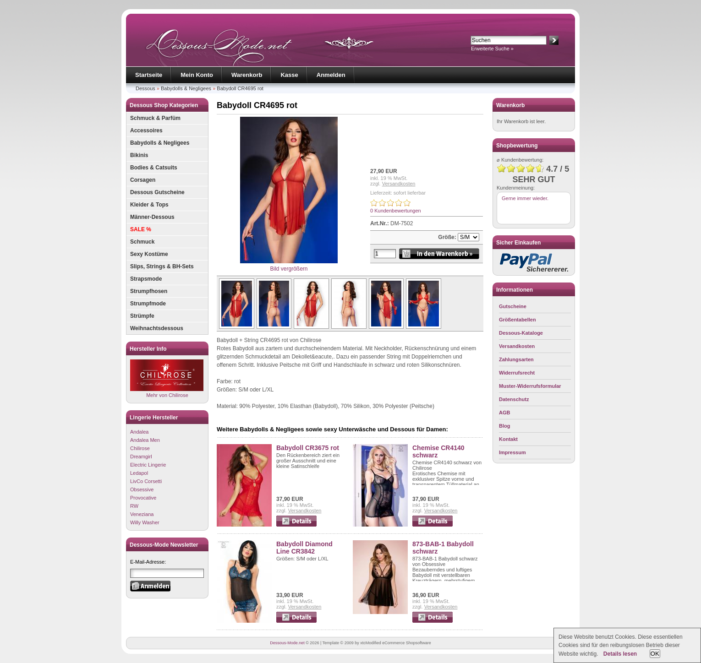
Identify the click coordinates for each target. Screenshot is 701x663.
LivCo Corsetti (146, 481)
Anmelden (331, 74)
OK (655, 653)
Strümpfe (142, 316)
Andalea (139, 432)
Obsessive (141, 489)
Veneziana (141, 514)
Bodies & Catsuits (153, 167)
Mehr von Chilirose (166, 378)
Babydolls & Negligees (186, 88)
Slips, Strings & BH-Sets (162, 266)
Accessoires (146, 130)
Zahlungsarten (516, 359)
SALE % (140, 229)
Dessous (145, 88)
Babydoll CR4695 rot (240, 88)
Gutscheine (512, 306)
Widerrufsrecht (517, 372)
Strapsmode (146, 279)
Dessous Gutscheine (157, 192)
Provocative (143, 497)
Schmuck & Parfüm (155, 118)
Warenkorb (246, 74)
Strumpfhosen (148, 291)
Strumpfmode (148, 303)
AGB (504, 412)
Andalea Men (145, 440)
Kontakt (508, 439)
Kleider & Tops (149, 204)
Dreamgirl (141, 456)
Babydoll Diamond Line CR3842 (304, 547)
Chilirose (140, 448)
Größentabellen (517, 319)
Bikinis (139, 155)
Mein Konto (197, 74)
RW (134, 506)
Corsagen (142, 180)
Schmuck (142, 242)
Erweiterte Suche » (492, 48)
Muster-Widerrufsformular (530, 386)
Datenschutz (514, 399)
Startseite (148, 74)
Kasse (289, 74)
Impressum (512, 452)
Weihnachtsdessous (156, 328)
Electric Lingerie (148, 464)
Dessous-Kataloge (521, 333)
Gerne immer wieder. (525, 198)
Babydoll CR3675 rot (307, 447)
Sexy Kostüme (149, 254)
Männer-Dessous (152, 217)
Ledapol (139, 473)
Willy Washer (144, 522)
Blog (504, 426)
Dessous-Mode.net (287, 643)
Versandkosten (399, 183)
